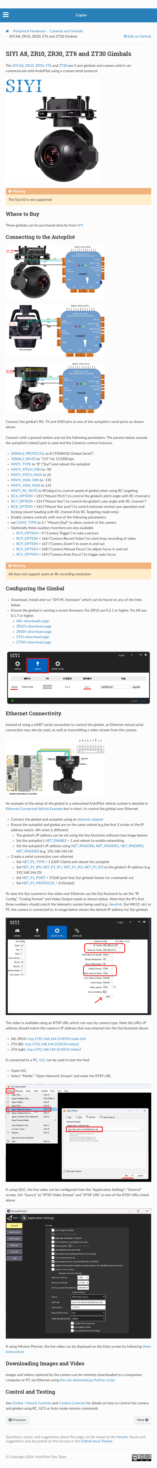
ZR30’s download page (33, 631)
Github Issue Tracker (96, 1441)
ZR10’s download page (33, 626)
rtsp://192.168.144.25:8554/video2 (54, 1049)
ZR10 (29, 65)
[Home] (7, 31)
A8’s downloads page (32, 621)
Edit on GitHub (139, 36)
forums (122, 1437)
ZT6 (48, 65)
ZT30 (63, 65)
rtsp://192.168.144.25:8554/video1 (52, 1044)
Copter (81, 15)
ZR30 (39, 65)
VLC (42, 1060)
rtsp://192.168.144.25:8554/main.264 (56, 1039)
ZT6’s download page (32, 637)
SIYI (80, 225)
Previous (17, 1420)
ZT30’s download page (33, 642)
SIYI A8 (17, 65)
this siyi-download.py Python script (87, 1380)
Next (142, 1420)
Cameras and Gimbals (66, 31)
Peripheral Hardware (29, 31)
